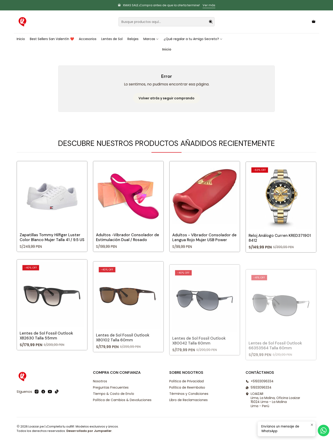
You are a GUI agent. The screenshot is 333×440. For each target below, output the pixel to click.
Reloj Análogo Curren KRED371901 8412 (280, 260)
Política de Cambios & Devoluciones (122, 400)
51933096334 (258, 387)
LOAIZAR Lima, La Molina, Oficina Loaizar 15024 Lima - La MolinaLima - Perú (273, 399)
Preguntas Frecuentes (111, 387)
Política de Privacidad (186, 381)
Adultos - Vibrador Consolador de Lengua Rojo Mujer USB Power (204, 255)
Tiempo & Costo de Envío (113, 393)
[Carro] (313, 22)
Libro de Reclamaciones (188, 400)
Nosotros (100, 381)
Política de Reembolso (187, 387)
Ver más (209, 5)
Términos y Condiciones (188, 393)
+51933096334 (260, 381)
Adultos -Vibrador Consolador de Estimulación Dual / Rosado (127, 249)
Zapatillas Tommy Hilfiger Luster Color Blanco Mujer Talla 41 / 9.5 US (52, 244)
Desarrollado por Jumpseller (89, 431)
